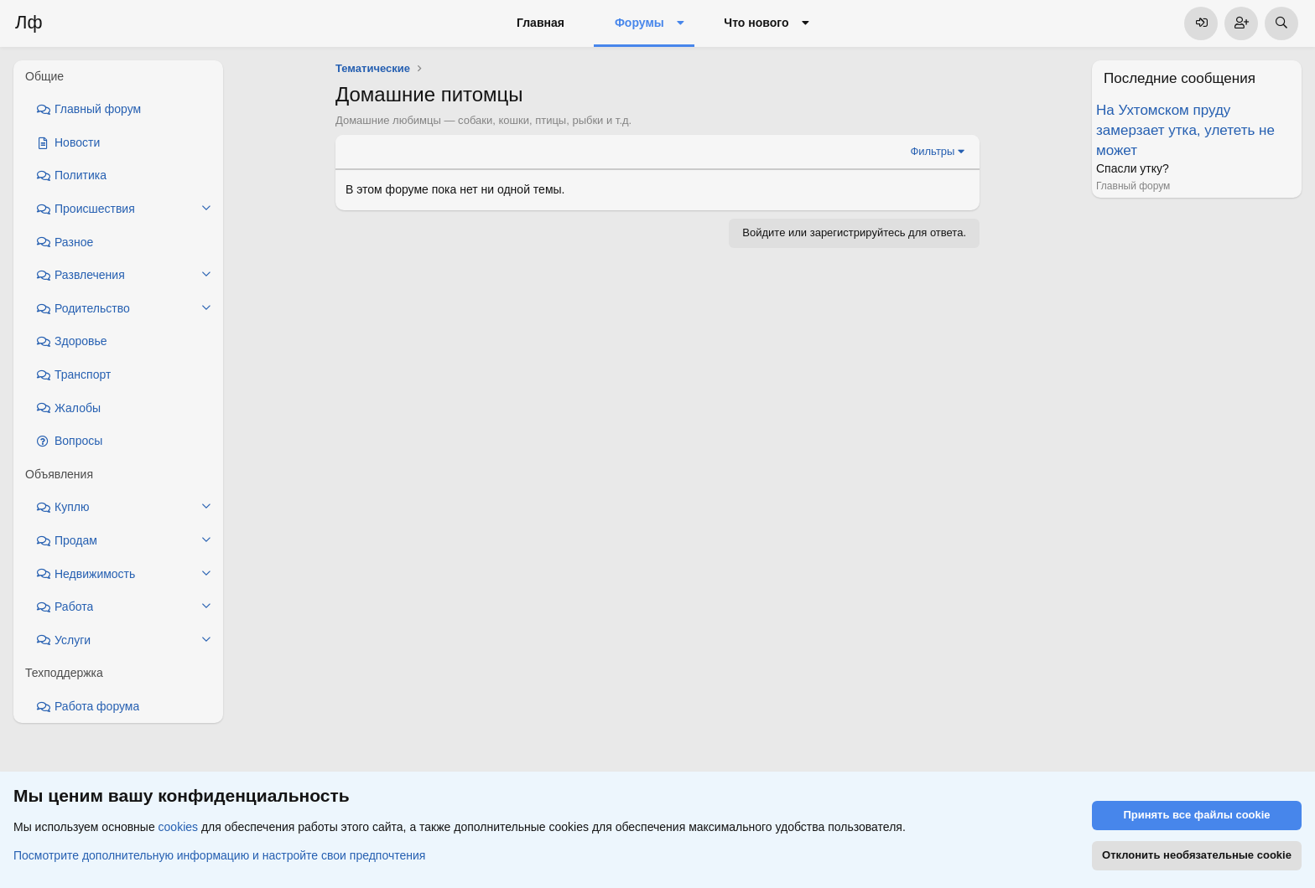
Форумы (639, 22)
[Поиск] (1281, 23)
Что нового (756, 22)
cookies (178, 827)
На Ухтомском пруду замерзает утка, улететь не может (1185, 130)
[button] (680, 23)
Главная (540, 22)
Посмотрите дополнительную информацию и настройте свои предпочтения (219, 855)
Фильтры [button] (932, 151)
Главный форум (1133, 186)
